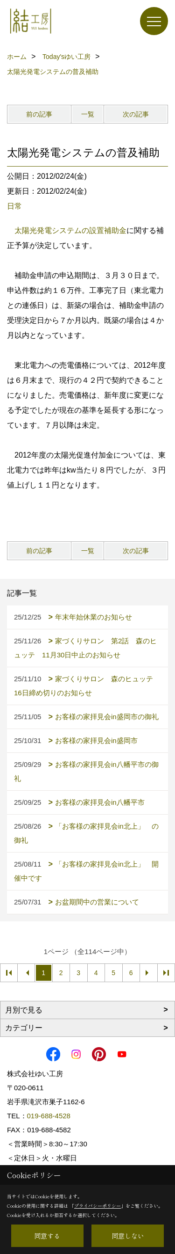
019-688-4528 (48, 1116)
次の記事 (136, 114)
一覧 (87, 114)
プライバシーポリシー (97, 1205)
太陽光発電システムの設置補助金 (70, 230)
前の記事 (39, 114)
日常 (14, 206)
